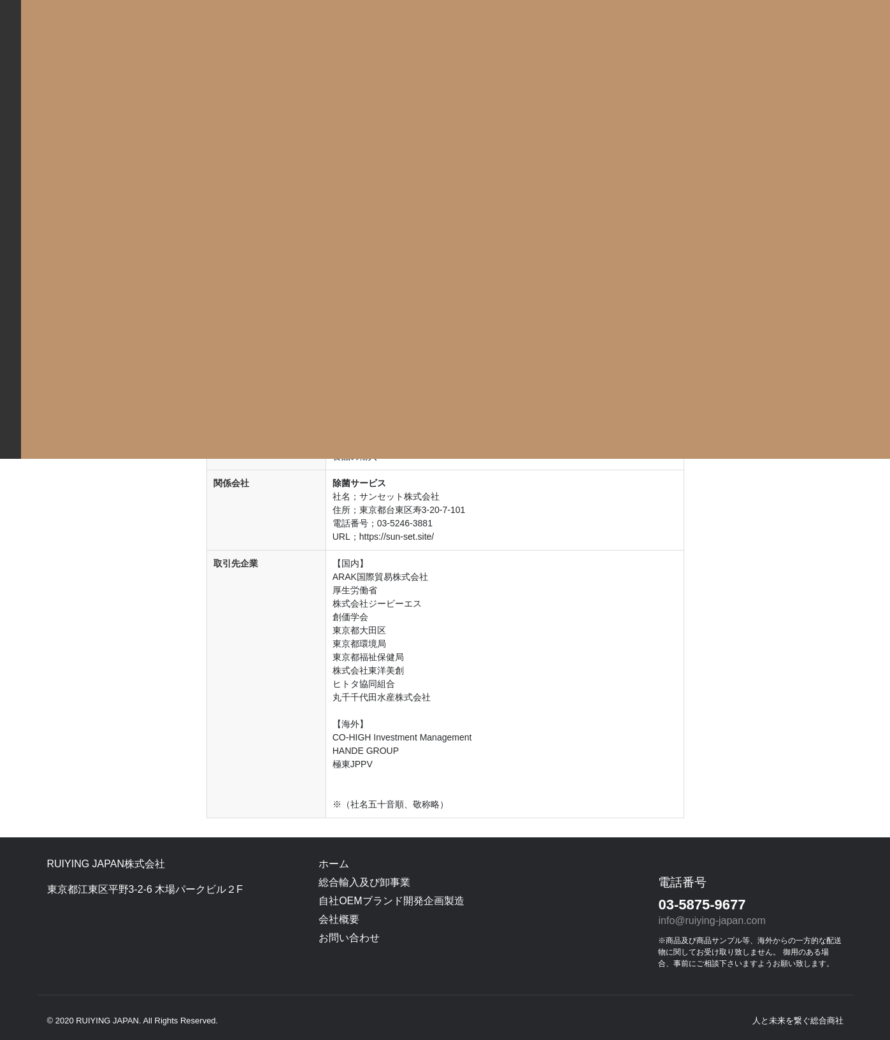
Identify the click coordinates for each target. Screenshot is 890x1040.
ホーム (334, 863)
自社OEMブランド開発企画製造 (391, 900)
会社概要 (339, 919)
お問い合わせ (349, 937)
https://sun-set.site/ (396, 536)
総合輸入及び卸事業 (364, 882)
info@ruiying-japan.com (711, 920)
